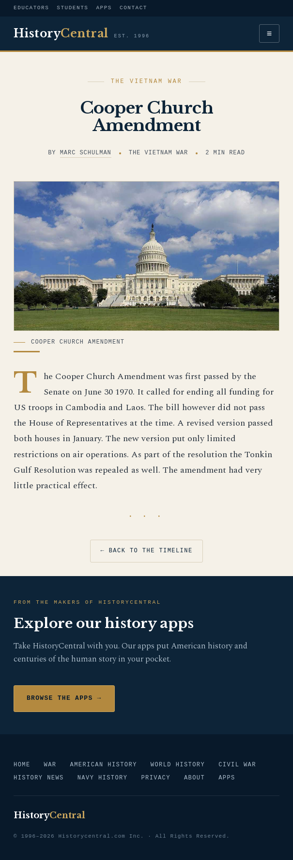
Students (72, 8)
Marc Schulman (85, 153)
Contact (133, 8)
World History (178, 765)
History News (39, 778)
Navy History (102, 778)
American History (103, 765)
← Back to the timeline (146, 551)
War (50, 765)
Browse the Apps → (64, 698)
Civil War (237, 765)
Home (22, 765)
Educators (31, 8)
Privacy (155, 778)
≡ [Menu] (269, 33)
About (194, 778)
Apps (104, 8)
